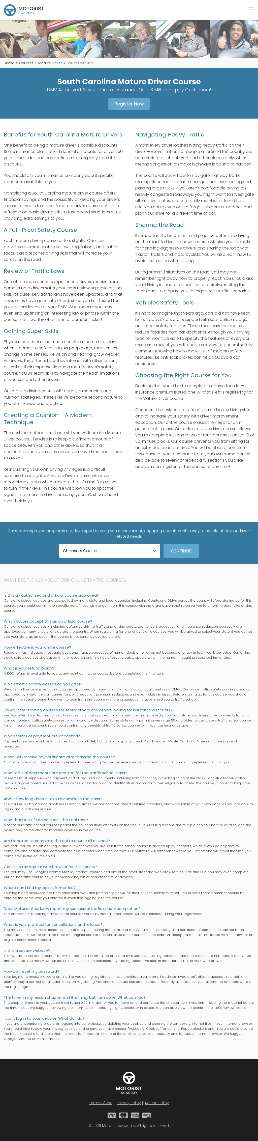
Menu (251, 10)
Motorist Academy (129, 1083)
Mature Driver (50, 63)
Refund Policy (157, 1102)
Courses (26, 63)
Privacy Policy (129, 1102)
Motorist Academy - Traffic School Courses (24, 10)
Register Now (129, 104)
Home (9, 63)
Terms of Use (100, 1102)
